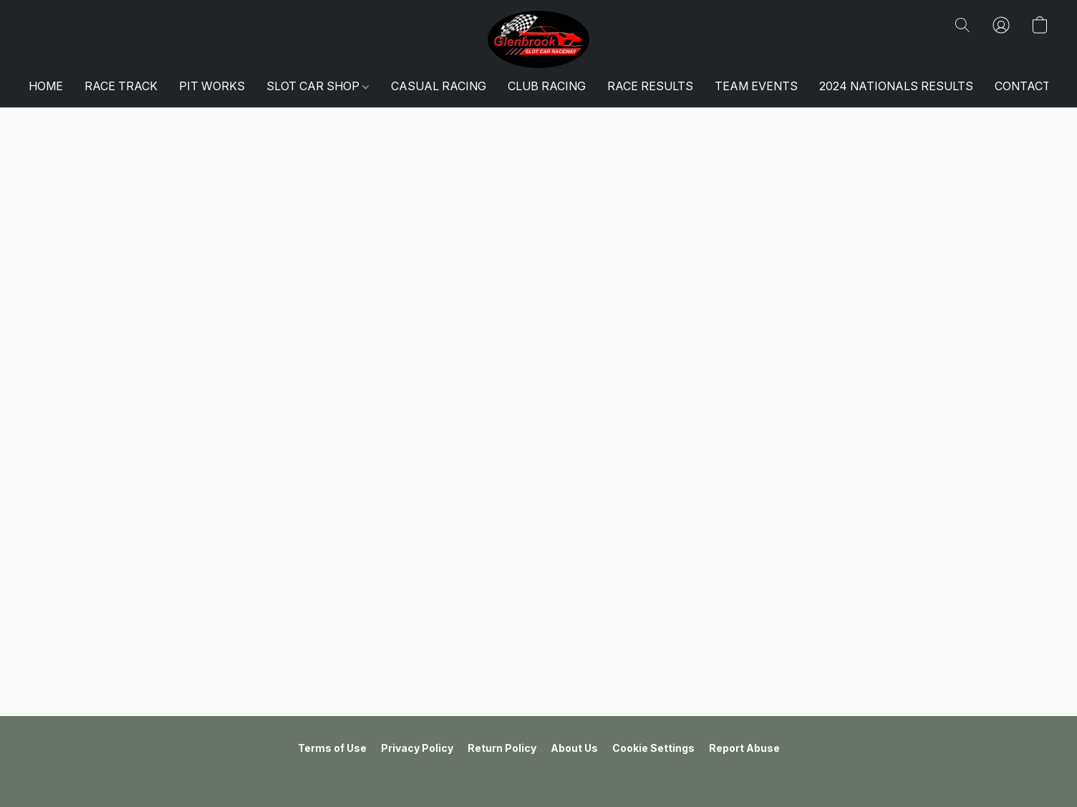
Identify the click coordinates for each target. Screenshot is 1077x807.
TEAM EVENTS (756, 86)
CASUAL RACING (438, 86)
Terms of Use (332, 748)
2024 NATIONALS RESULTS (896, 86)
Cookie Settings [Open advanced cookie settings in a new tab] (653, 748)
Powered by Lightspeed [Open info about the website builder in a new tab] (538, 776)
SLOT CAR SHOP (317, 86)
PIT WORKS (212, 86)
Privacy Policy (417, 748)
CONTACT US (1032, 86)
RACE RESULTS (650, 86)
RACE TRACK (121, 86)
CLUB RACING (547, 86)
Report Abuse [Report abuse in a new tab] (744, 748)
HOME (46, 86)
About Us (574, 748)
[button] (539, 39)
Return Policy (502, 748)
